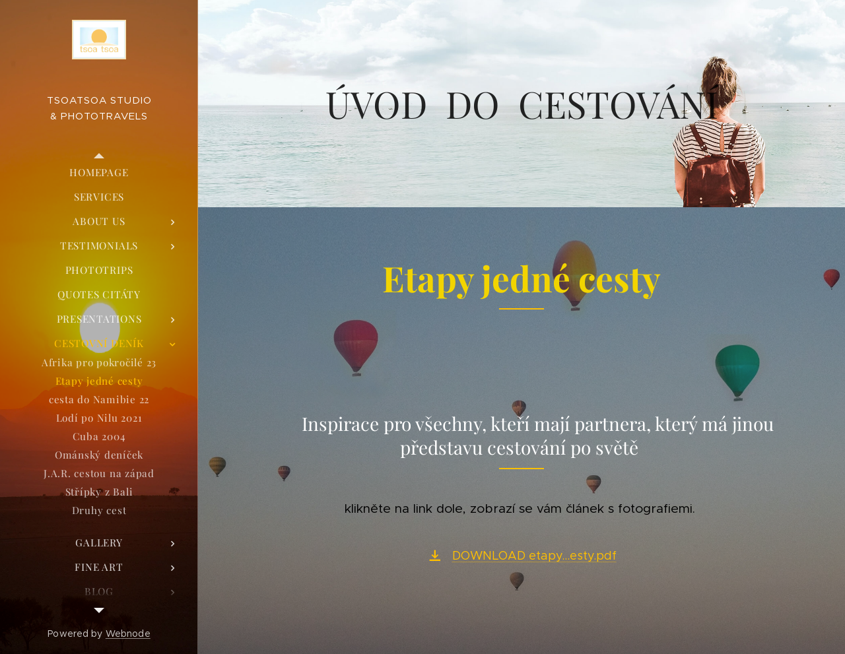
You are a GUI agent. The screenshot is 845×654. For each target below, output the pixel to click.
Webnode (128, 633)
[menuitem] (99, 172)
